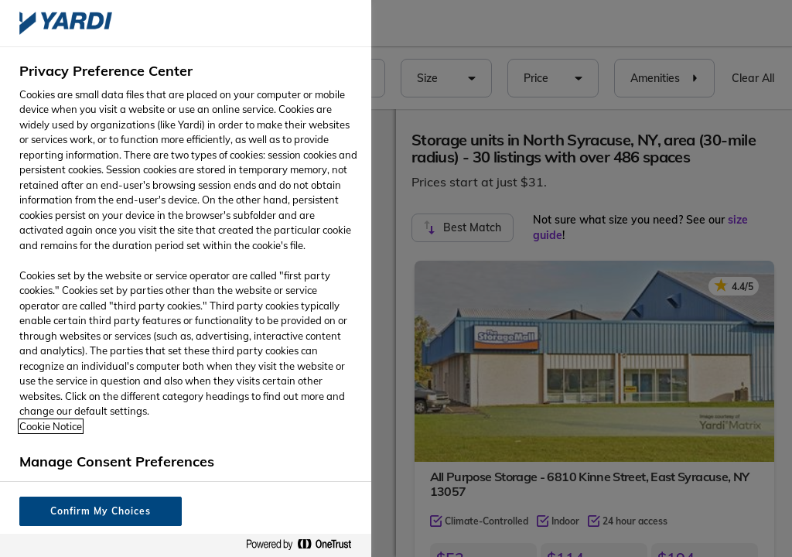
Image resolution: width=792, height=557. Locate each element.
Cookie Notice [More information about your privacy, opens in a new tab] (50, 426)
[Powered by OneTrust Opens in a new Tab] (305, 545)
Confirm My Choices (100, 511)
